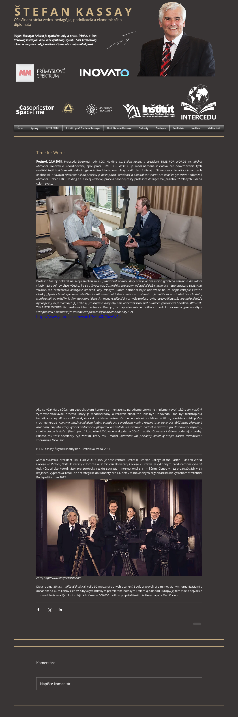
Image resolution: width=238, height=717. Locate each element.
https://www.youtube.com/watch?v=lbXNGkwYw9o (78, 316)
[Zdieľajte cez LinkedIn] (60, 610)
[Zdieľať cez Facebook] (38, 610)
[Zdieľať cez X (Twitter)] (49, 610)
